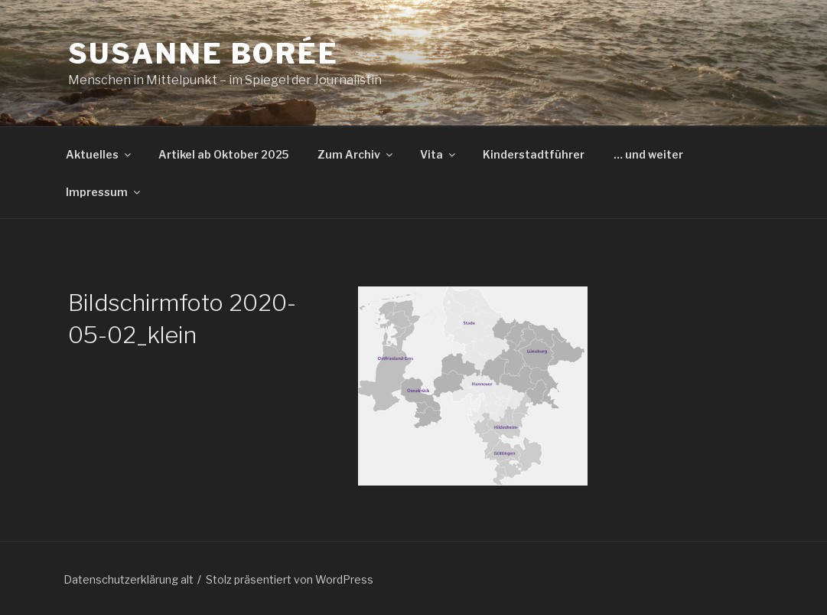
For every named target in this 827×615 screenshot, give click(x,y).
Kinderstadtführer (533, 154)
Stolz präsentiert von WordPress (289, 579)
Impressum (104, 191)
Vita (438, 154)
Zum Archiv (356, 154)
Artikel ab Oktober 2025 (223, 154)
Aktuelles (99, 154)
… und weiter (648, 154)
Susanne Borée (203, 53)
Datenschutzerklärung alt (128, 579)
